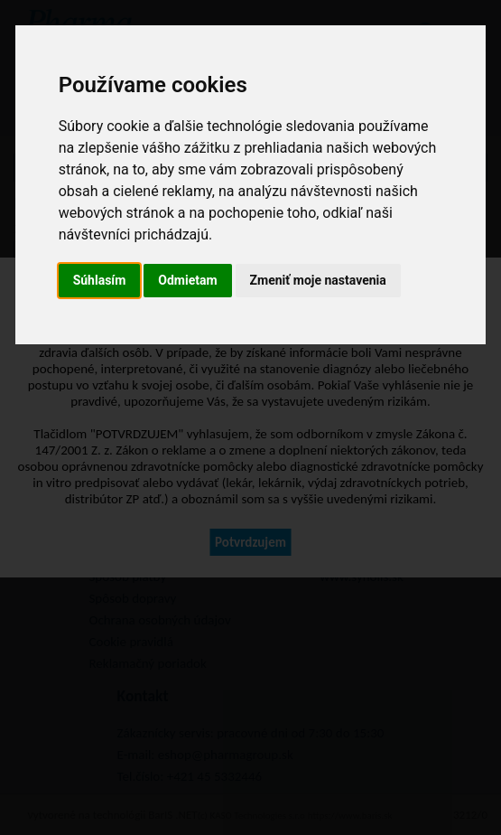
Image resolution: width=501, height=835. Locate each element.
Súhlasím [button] (99, 280)
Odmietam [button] (187, 280)
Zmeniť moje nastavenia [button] (318, 280)
